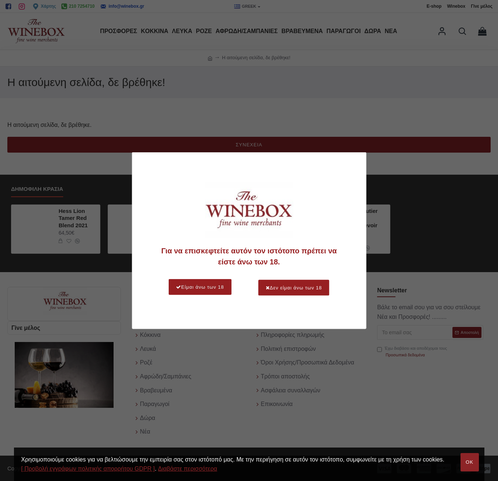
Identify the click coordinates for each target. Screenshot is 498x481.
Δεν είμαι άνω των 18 (297, 287)
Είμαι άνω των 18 (197, 287)
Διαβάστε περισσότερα (187, 469)
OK (469, 462)
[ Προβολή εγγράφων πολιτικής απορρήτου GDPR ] (88, 469)
